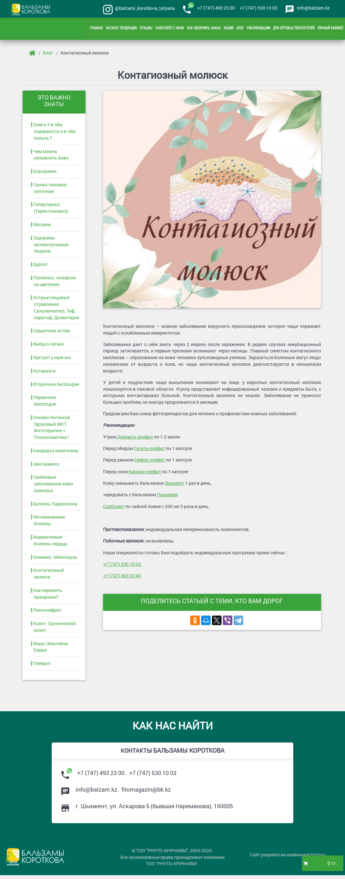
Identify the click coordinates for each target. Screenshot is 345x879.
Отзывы (146, 28)
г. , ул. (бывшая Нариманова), (154, 809)
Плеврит (41, 667)
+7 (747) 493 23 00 (215, 8)
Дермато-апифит (135, 438)
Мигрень (41, 226)
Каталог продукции (121, 28)
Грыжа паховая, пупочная (49, 189)
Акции (228, 28)
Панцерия (167, 496)
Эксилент (174, 485)
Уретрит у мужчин (51, 359)
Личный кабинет (330, 28)
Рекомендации (258, 28)
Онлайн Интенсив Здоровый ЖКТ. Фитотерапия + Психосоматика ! (50, 430)
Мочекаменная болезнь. (48, 523)
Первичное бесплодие (43, 402)
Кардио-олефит (145, 473)
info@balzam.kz (313, 8)
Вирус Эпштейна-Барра (50, 650)
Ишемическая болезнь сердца (49, 543)
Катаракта (43, 373)
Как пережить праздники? (46, 596)
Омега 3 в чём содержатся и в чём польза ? (53, 132)
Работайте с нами (169, 28)
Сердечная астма (50, 332)
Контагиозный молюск (85, 53)
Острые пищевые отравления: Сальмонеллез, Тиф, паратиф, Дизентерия (55, 309)
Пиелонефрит (46, 613)
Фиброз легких (47, 346)
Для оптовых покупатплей (293, 28)
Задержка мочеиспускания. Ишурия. (50, 245)
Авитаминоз (45, 466)
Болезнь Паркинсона (54, 506)
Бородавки (43, 172)
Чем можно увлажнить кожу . (51, 155)
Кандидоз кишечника (54, 453)
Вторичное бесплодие (55, 386)
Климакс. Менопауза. (54, 560)
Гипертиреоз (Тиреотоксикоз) (49, 209)
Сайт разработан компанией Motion (287, 859)
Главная (96, 28)
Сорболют (113, 508)
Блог (240, 28)
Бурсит (39, 266)
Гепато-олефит (149, 450)
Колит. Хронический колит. (53, 630)
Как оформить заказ (204, 28)
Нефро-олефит (150, 461)
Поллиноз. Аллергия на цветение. (53, 282)
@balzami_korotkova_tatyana (144, 8)
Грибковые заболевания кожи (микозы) (52, 486)
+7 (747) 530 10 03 (257, 8)
